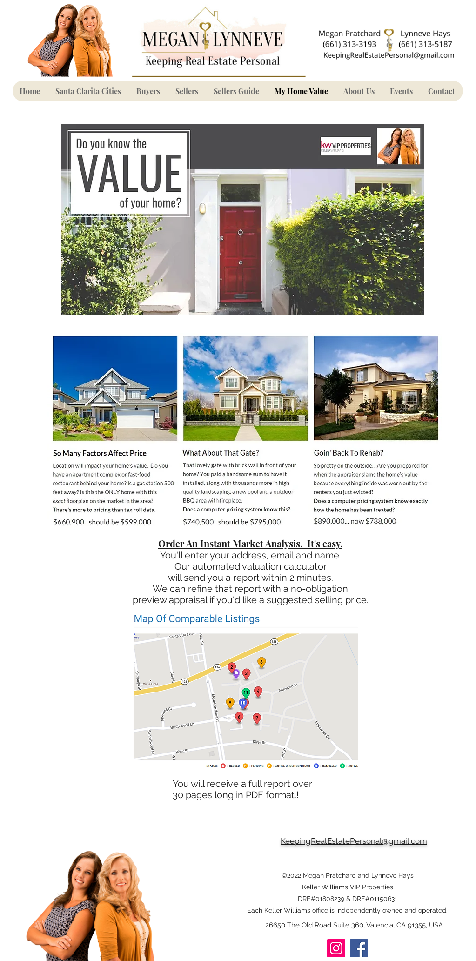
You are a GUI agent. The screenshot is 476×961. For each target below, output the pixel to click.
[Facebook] (359, 948)
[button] (148, 91)
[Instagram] (336, 948)
